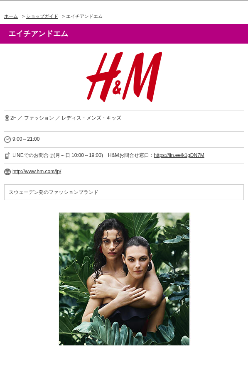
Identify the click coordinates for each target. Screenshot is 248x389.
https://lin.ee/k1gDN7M (179, 155)
